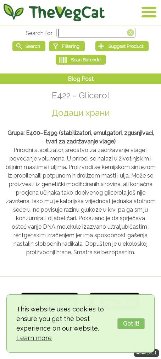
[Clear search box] (130, 32)
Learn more (34, 338)
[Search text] (96, 33)
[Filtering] (67, 46)
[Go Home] (54, 12)
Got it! (131, 323)
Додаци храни (81, 113)
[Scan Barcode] (81, 60)
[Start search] (28, 46)
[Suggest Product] (122, 46)
